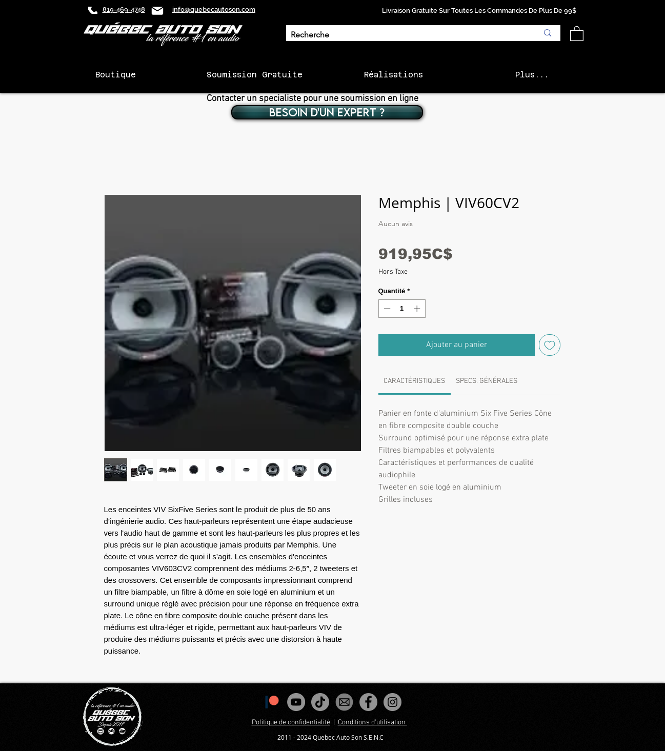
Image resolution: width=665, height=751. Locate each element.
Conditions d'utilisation (372, 722)
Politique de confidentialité (291, 722)
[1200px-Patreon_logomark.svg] (272, 702)
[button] (576, 33)
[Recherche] (407, 35)
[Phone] (92, 10)
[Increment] (418, 308)
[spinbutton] (402, 308)
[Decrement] (386, 308)
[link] (414, 381)
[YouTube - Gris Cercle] (296, 702)
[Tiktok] (320, 702)
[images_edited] (344, 702)
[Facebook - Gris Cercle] (368, 702)
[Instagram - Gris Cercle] (392, 702)
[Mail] (157, 10)
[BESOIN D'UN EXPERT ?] (327, 112)
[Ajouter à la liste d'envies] (549, 345)
